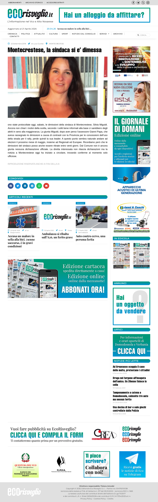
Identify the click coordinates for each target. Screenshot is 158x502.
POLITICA (25, 34)
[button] (11, 186)
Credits (110, 499)
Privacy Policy (86, 499)
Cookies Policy (100, 499)
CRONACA (12, 34)
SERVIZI (104, 34)
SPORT (65, 34)
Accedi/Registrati (55, 3)
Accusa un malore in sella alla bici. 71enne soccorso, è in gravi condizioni (21, 241)
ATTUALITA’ (39, 34)
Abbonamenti (15, 3)
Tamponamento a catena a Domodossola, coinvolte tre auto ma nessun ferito (130, 396)
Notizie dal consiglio (84, 34)
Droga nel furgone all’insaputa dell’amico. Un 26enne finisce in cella (130, 382)
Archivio (118, 34)
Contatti (14, 36)
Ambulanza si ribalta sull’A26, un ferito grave (57, 235)
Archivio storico (34, 3)
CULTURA (53, 34)
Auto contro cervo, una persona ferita (90, 237)
